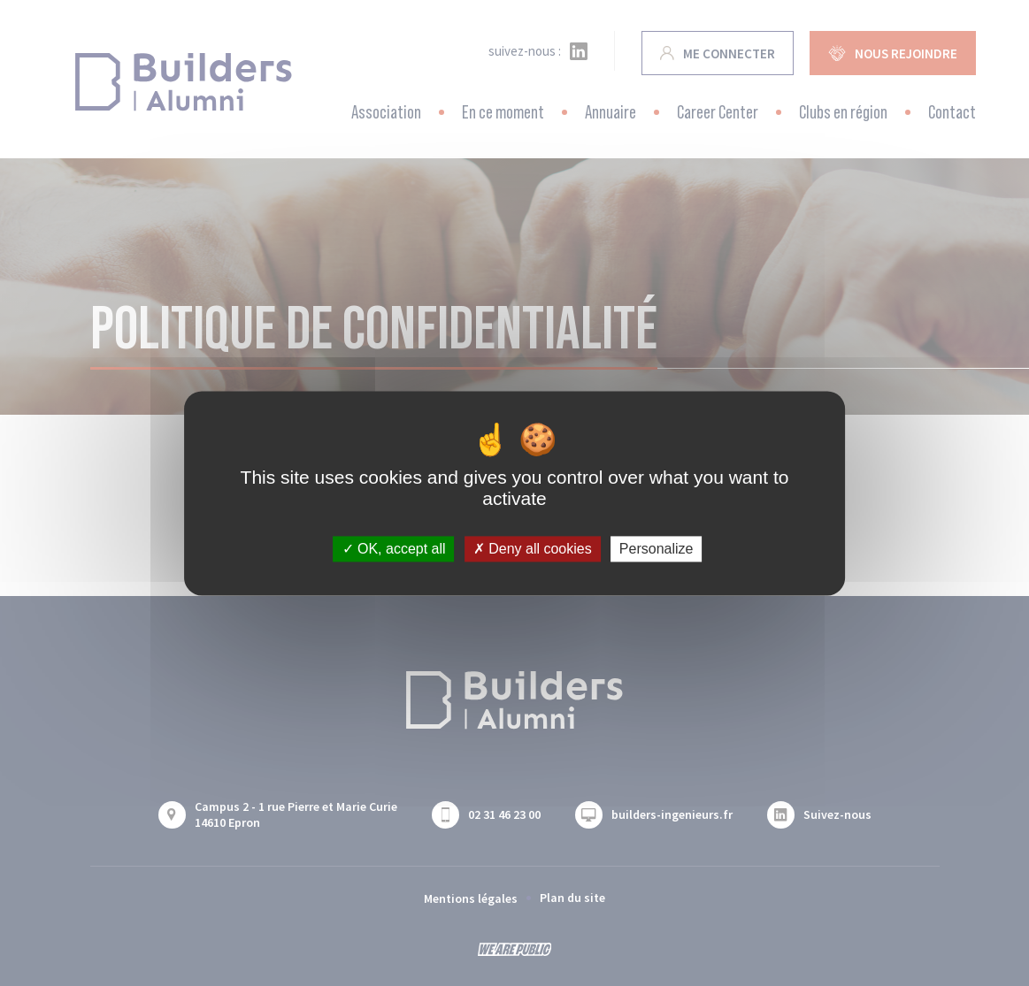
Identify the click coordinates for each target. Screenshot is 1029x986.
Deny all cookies (532, 548)
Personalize (656, 548)
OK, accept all (394, 548)
